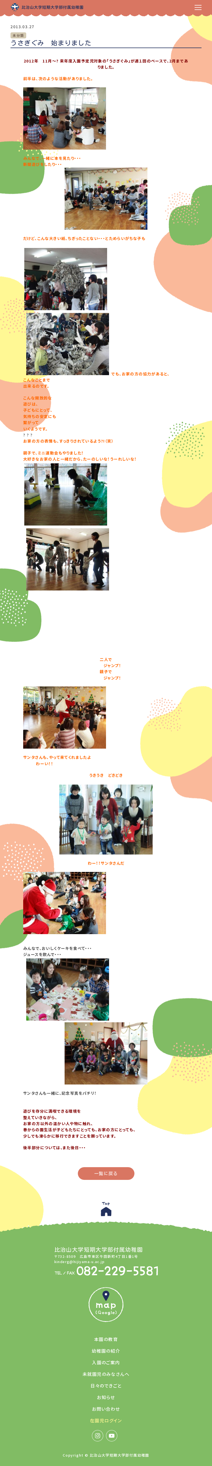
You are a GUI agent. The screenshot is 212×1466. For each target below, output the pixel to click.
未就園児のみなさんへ (106, 1374)
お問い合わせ (106, 1408)
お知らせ (106, 1397)
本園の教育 (106, 1339)
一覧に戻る (106, 1173)
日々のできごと (106, 1385)
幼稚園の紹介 (106, 1350)
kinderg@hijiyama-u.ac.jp (79, 1261)
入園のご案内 (106, 1362)
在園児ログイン (106, 1420)
